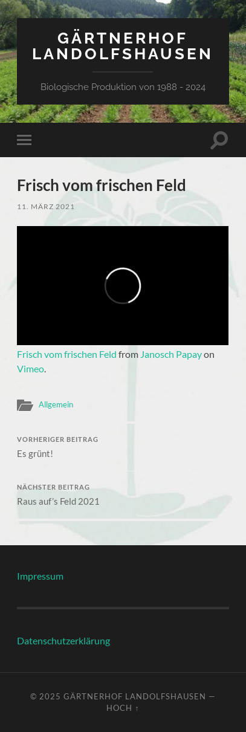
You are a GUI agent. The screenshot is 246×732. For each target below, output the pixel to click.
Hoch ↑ (122, 708)
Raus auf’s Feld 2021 (122, 495)
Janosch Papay (171, 354)
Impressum (40, 575)
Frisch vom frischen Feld (67, 354)
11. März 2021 (46, 206)
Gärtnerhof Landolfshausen (122, 45)
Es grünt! (122, 447)
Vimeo (30, 368)
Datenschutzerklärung (63, 640)
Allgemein (56, 404)
